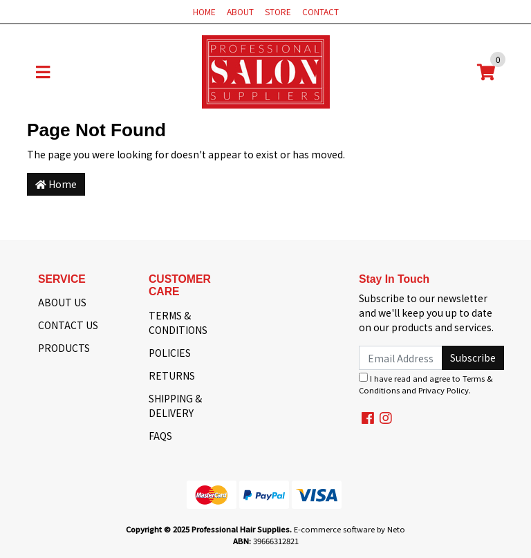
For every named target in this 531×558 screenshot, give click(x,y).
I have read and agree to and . (426, 384)
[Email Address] (400, 358)
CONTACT (320, 11)
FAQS (160, 436)
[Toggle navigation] (43, 72)
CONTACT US (68, 325)
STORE (278, 11)
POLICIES (170, 353)
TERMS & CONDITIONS (178, 322)
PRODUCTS (64, 348)
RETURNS (172, 375)
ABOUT (240, 11)
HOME (204, 11)
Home (56, 184)
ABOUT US (62, 302)
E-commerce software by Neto (349, 528)
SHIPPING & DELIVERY (175, 405)
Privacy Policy (443, 390)
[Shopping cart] (486, 72)
